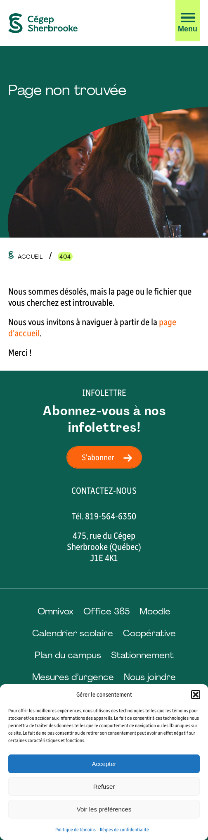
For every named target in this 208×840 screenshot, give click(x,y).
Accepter (104, 763)
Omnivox (55, 611)
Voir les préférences (104, 809)
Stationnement (142, 655)
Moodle (154, 611)
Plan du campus (68, 655)
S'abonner (109, 457)
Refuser (104, 786)
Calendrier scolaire (72, 633)
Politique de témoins (75, 830)
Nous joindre (150, 677)
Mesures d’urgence (73, 677)
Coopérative (149, 633)
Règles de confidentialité (124, 830)
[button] (195, 694)
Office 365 (106, 611)
